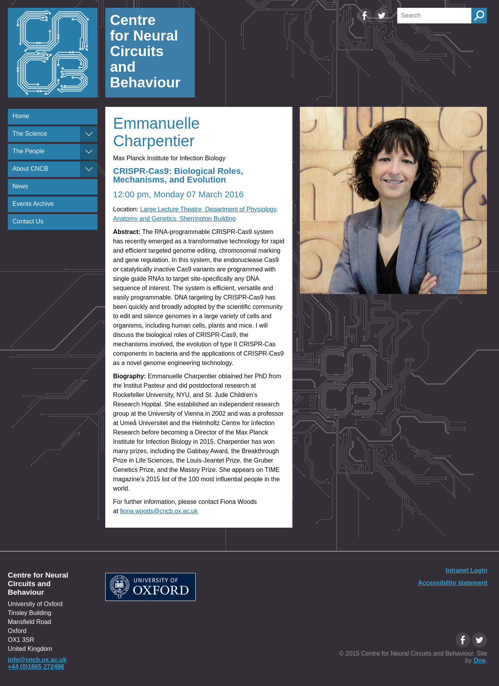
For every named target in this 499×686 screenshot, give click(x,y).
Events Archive (33, 203)
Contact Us (27, 221)
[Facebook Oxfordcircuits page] (365, 21)
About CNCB (30, 168)
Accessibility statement (452, 583)
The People (28, 151)
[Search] (434, 15)
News (20, 186)
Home (20, 116)
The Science (29, 133)
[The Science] (88, 134)
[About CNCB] (88, 169)
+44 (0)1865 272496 (36, 666)
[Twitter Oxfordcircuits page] (381, 21)
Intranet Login (466, 570)
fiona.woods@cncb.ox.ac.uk (159, 511)
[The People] (88, 152)
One (479, 660)
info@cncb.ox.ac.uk (37, 659)
